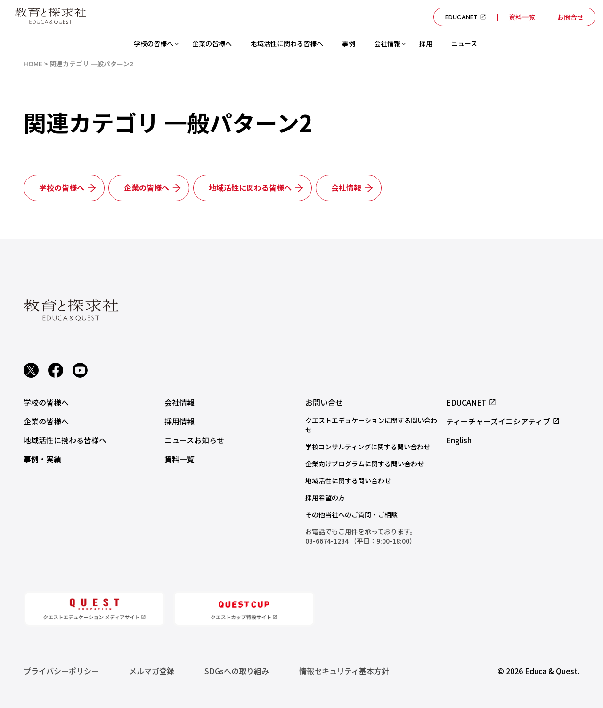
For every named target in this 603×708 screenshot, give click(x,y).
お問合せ (570, 17)
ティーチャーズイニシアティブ (503, 421)
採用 (425, 43)
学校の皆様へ (153, 43)
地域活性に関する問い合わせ (348, 480)
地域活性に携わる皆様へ (65, 440)
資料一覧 (521, 17)
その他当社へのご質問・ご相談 (351, 514)
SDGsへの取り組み (236, 670)
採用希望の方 (325, 497)
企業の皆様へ (212, 43)
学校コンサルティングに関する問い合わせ (367, 446)
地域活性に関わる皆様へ (287, 43)
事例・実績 (42, 458)
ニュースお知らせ (194, 440)
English (459, 440)
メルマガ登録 (151, 670)
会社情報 (387, 43)
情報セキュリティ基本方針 (344, 670)
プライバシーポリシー (61, 670)
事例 (348, 43)
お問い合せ (324, 402)
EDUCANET (465, 17)
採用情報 (179, 421)
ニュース (464, 43)
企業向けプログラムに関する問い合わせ (364, 463)
